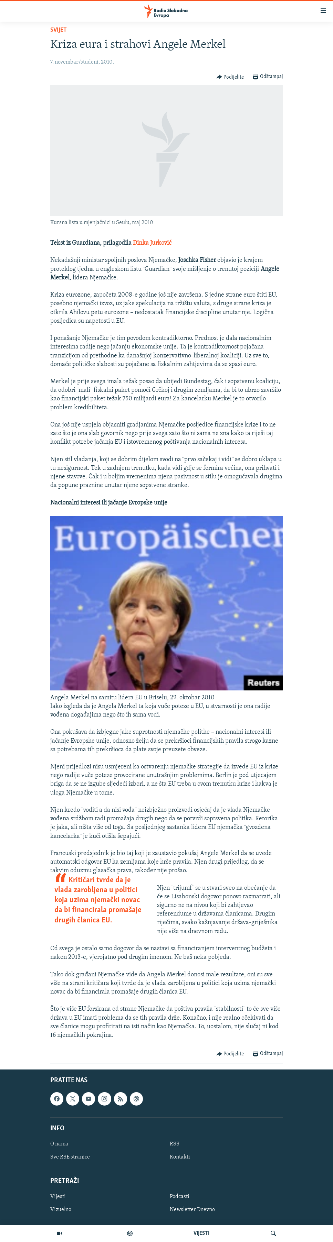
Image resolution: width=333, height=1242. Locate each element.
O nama (59, 1144)
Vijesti (58, 1197)
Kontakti (180, 1157)
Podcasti (179, 1197)
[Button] (230, 77)
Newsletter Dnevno (192, 1210)
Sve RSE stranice (70, 1157)
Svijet (58, 30)
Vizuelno (60, 1210)
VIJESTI (201, 1233)
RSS (174, 1144)
